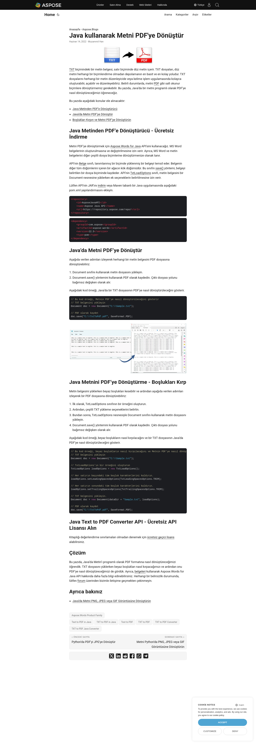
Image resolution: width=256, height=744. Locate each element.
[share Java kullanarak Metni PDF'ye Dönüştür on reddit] (125, 657)
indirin (102, 185)
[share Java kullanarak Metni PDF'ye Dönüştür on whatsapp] (138, 657)
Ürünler (100, 5)
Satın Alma (115, 5)
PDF (156, 83)
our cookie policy (216, 715)
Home (49, 14)
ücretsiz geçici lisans (160, 537)
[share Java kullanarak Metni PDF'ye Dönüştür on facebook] (132, 657)
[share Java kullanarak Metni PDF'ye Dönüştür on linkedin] (118, 657)
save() (159, 168)
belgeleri (140, 571)
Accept (222, 722)
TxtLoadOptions (140, 173)
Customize (209, 731)
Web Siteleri (145, 5)
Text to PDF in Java (81, 622)
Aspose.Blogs (90, 29)
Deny (235, 731)
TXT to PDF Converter (166, 622)
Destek (130, 5)
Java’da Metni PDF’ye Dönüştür (92, 114)
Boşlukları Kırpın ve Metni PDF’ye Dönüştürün (101, 119)
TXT (71, 69)
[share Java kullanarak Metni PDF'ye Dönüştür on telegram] (145, 657)
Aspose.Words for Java (125, 146)
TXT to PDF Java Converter (85, 628)
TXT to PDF (144, 622)
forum (81, 580)
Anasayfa (74, 29)
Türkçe (198, 4)
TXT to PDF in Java (106, 622)
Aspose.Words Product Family (87, 615)
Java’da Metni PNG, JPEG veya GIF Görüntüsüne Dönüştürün (111, 601)
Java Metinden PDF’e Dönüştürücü (94, 109)
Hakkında (162, 5)
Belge (82, 163)
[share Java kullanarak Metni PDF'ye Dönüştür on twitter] (111, 657)
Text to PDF (127, 622)
